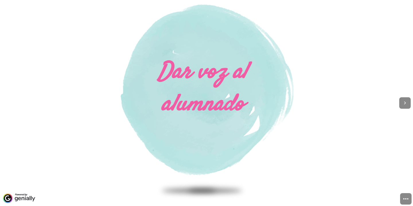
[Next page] (405, 103)
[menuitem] (406, 199)
